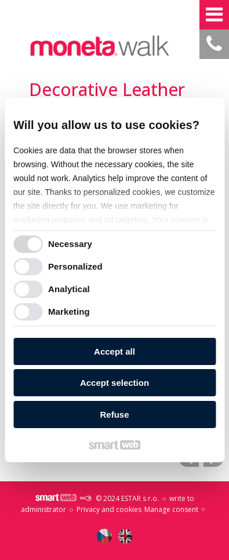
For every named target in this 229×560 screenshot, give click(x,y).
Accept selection (114, 383)
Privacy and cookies (109, 509)
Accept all (114, 351)
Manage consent (171, 509)
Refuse (114, 414)
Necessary (70, 244)
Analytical (69, 289)
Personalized (75, 266)
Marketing (69, 311)
